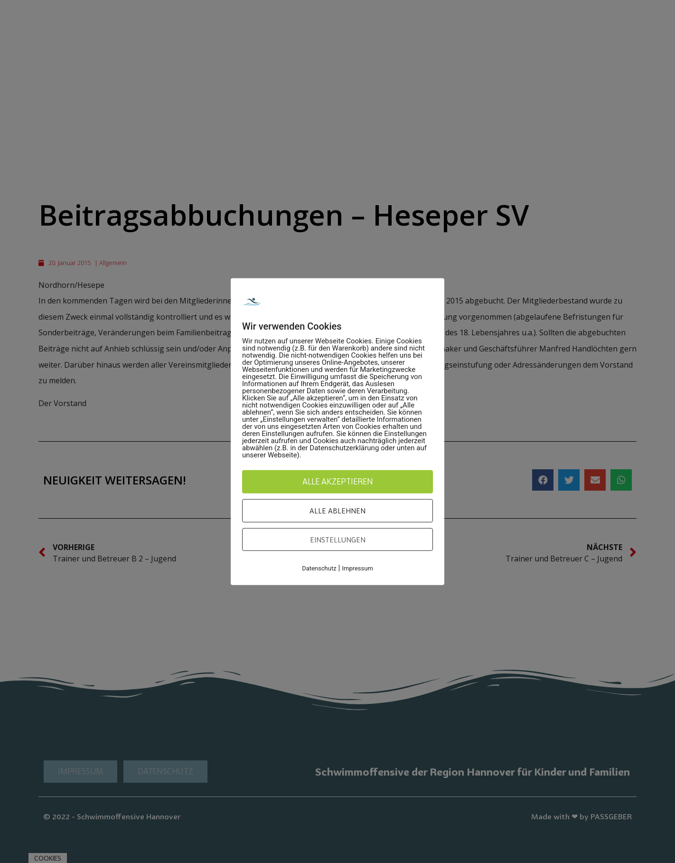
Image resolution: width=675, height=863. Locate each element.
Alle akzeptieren (337, 481)
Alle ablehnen (337, 510)
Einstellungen (338, 539)
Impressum (357, 568)
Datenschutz (319, 568)
